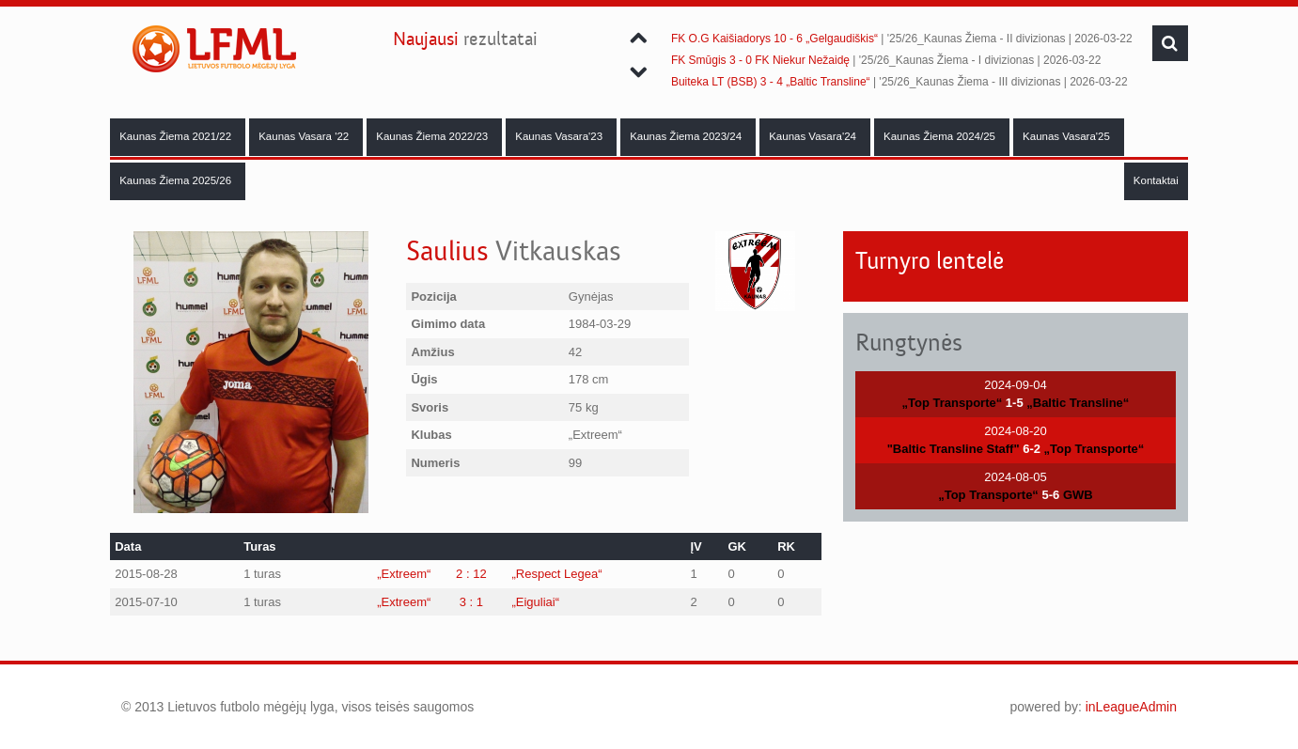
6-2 (1031, 449)
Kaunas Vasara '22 (305, 136)
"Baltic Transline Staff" (953, 449)
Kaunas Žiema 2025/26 (176, 180)
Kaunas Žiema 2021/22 (176, 136)
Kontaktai (1156, 180)
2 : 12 (471, 574)
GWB (1078, 495)
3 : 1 (471, 602)
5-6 (1050, 495)
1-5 (1015, 403)
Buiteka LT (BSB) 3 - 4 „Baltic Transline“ (770, 81)
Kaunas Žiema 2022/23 (433, 136)
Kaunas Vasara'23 (560, 136)
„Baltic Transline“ (1077, 403)
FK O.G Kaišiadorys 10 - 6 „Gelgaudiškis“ (774, 38)
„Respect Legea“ (556, 574)
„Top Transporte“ (952, 403)
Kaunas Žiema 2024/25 (941, 136)
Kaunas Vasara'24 (814, 136)
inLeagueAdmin (1131, 706)
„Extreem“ (403, 574)
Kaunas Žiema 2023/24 (687, 136)
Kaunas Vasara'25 (1068, 136)
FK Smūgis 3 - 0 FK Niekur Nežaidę (760, 60)
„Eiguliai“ (535, 602)
